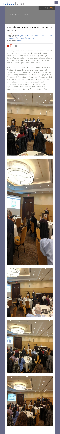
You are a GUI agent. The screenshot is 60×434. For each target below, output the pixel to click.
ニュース (25, 15)
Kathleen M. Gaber (38, 36)
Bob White (29, 38)
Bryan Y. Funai (24, 36)
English (43, 8)
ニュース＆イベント (14, 15)
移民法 (19, 40)
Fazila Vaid (20, 38)
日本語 (51, 8)
